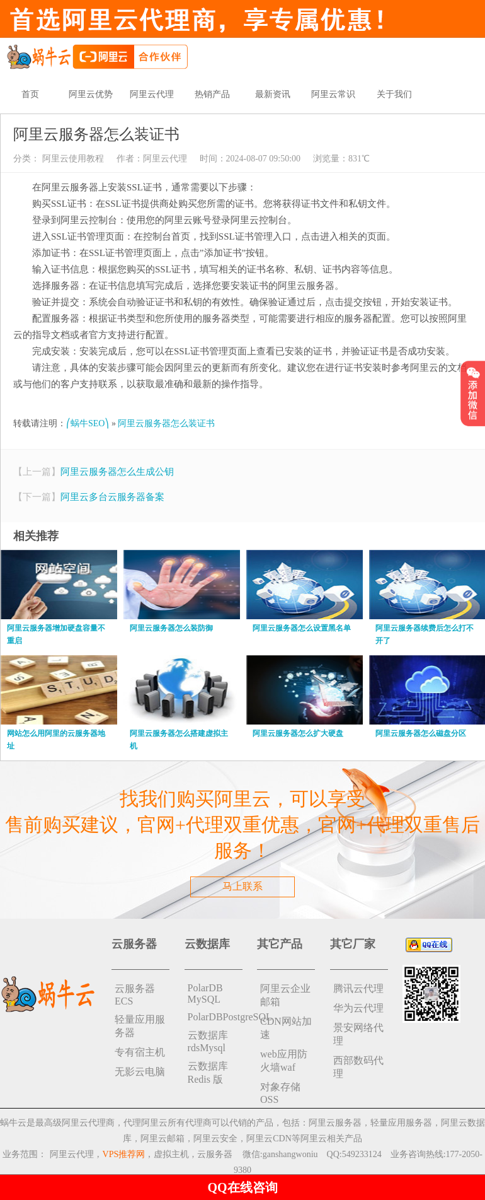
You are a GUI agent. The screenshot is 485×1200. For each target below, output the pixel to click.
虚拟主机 (171, 1154)
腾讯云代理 (358, 988)
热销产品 (212, 94)
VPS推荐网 (124, 1154)
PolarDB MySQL (205, 993)
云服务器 (214, 1154)
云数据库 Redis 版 (208, 1073)
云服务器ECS (135, 994)
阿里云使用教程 (72, 158)
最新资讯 (272, 94)
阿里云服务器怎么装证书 (166, 423)
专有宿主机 (140, 1052)
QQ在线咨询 (242, 1187)
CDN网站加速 (286, 1028)
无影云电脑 (140, 1071)
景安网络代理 (358, 1034)
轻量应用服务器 (140, 1026)
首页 (30, 94)
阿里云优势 (91, 94)
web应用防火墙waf (283, 1061)
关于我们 (394, 94)
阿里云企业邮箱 (285, 995)
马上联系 (242, 886)
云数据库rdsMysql (208, 1041)
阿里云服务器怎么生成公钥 (117, 472)
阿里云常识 (333, 94)
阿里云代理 (152, 94)
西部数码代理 (358, 1067)
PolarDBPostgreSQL (215, 1016)
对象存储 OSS (280, 1093)
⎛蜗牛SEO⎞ (87, 423)
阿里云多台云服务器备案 (112, 497)
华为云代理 (358, 1008)
